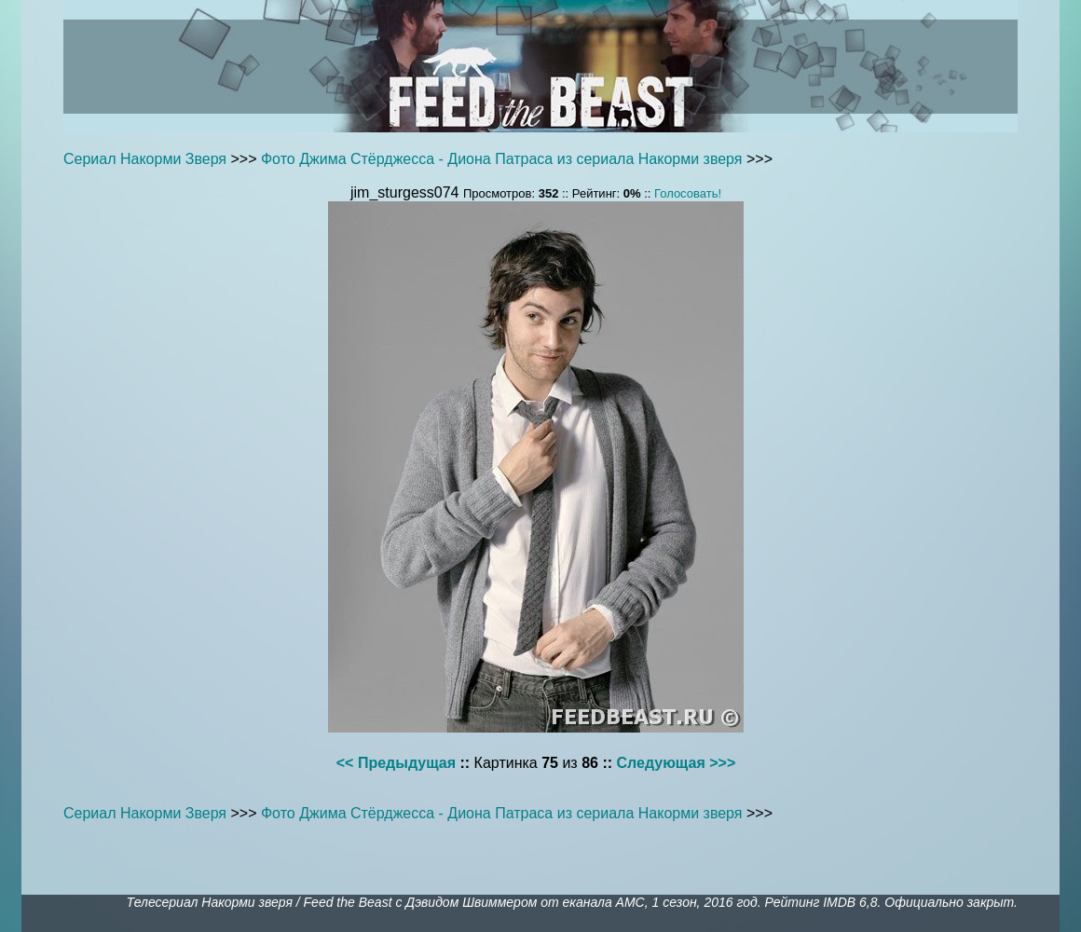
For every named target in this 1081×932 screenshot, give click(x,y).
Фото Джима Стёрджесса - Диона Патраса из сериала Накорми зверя (502, 159)
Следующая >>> (676, 763)
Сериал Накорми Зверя (144, 159)
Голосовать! (687, 193)
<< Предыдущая (396, 763)
